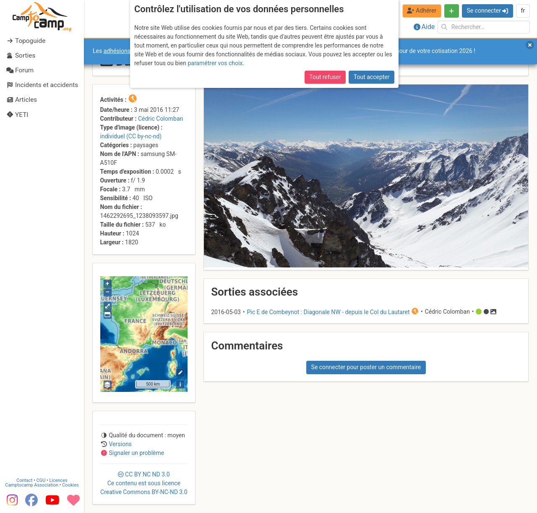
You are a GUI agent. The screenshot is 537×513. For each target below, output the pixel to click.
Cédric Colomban (160, 118)
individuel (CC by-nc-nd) (131, 136)
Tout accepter (372, 77)
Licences (59, 480)
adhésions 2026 (124, 51)
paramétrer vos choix (215, 63)
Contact (24, 480)
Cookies (70, 485)
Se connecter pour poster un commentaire (366, 367)
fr (523, 10)
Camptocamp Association (31, 485)
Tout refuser (325, 77)
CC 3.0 (144, 483)
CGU (41, 480)
